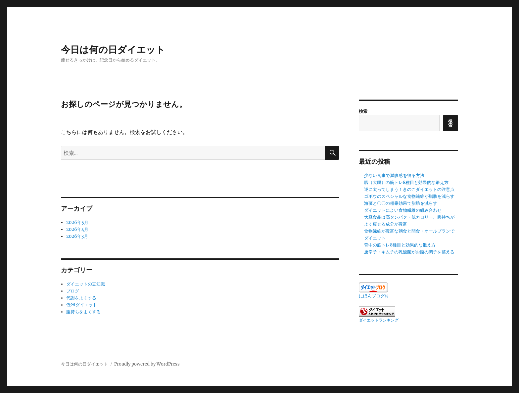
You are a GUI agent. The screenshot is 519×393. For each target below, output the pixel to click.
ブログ (72, 291)
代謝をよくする (81, 298)
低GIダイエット (81, 305)
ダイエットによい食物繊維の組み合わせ (403, 210)
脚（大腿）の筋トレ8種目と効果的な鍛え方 (406, 182)
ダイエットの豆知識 (85, 284)
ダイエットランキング (379, 320)
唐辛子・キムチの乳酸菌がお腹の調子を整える (409, 252)
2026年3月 (77, 236)
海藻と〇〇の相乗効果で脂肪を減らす (400, 203)
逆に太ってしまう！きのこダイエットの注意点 (409, 189)
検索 (363, 111)
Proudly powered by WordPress (147, 364)
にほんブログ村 (374, 296)
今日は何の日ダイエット (113, 49)
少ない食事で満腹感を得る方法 (394, 175)
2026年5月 (77, 222)
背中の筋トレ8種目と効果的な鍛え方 (400, 245)
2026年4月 (77, 229)
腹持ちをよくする (83, 312)
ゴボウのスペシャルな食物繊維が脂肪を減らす (409, 196)
